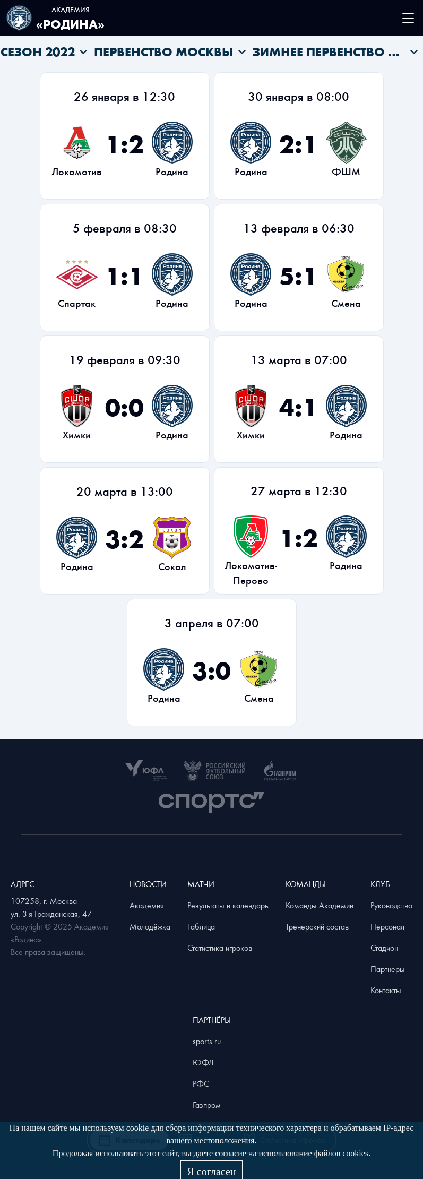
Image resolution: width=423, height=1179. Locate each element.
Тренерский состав (317, 926)
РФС (201, 1083)
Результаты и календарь (228, 905)
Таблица (201, 926)
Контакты (385, 990)
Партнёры (387, 968)
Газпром (207, 1104)
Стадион (384, 947)
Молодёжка (150, 926)
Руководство (391, 905)
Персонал (387, 926)
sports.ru (207, 1041)
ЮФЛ (203, 1062)
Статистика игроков (219, 947)
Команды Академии (319, 905)
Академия (147, 905)
